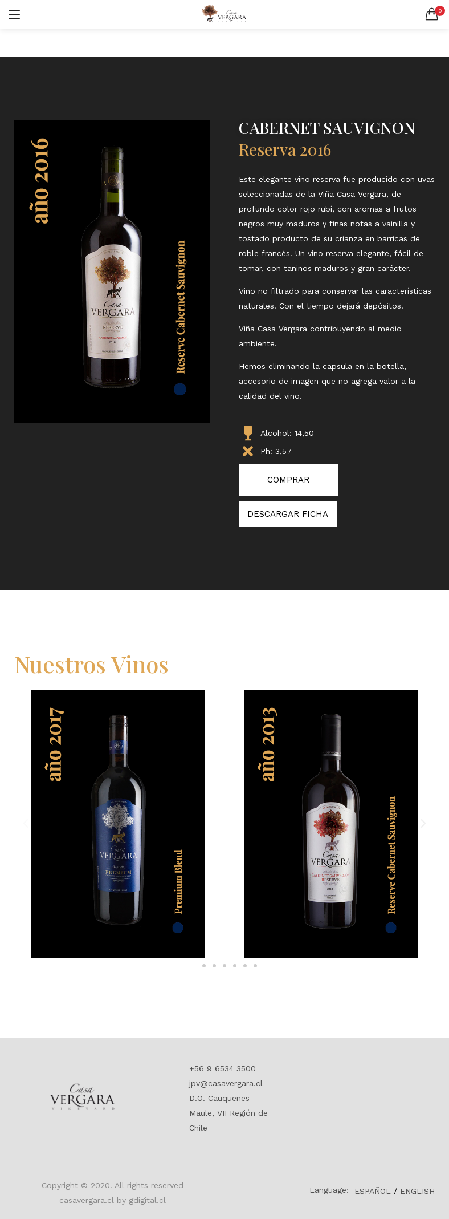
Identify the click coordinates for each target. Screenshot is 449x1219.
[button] (431, 14)
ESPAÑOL (372, 1191)
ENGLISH (417, 1191)
